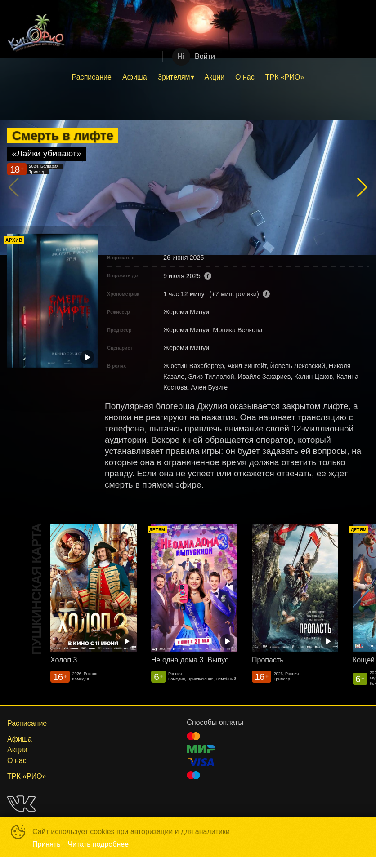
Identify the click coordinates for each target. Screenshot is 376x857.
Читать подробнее (98, 844)
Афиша (134, 77)
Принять (46, 844)
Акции (214, 77)
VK (21, 803)
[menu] (188, 77)
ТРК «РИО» (284, 77)
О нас (245, 77)
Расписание (92, 77)
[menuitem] (92, 77)
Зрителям (174, 77)
